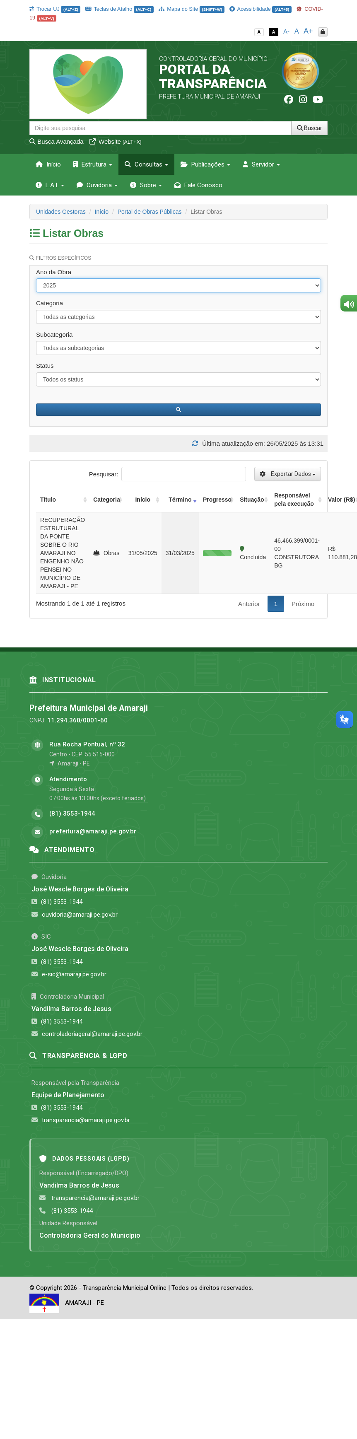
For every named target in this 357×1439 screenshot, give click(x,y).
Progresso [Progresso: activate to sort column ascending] (217, 499)
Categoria (49, 303)
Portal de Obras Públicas (150, 211)
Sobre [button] (146, 185)
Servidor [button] (261, 164)
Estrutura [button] (92, 164)
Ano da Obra (53, 271)
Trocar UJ (54, 9)
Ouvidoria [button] (97, 185)
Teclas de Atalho (119, 9)
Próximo (303, 603)
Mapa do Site (191, 9)
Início (48, 164)
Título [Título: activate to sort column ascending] (48, 499)
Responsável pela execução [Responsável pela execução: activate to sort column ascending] (294, 499)
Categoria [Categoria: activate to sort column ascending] (106, 499)
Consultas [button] (146, 164)
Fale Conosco (198, 185)
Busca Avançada (56, 141)
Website (115, 141)
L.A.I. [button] (50, 185)
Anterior (249, 603)
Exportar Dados (288, 474)
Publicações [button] (205, 164)
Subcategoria (54, 334)
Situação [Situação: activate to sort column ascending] (252, 499)
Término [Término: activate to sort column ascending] (180, 499)
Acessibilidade (260, 9)
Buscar (309, 128)
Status (45, 365)
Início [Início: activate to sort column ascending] (142, 499)
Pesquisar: (167, 474)
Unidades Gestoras (61, 211)
